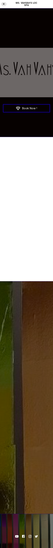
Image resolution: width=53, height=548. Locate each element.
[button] (26, 108)
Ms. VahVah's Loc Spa (26, 4)
